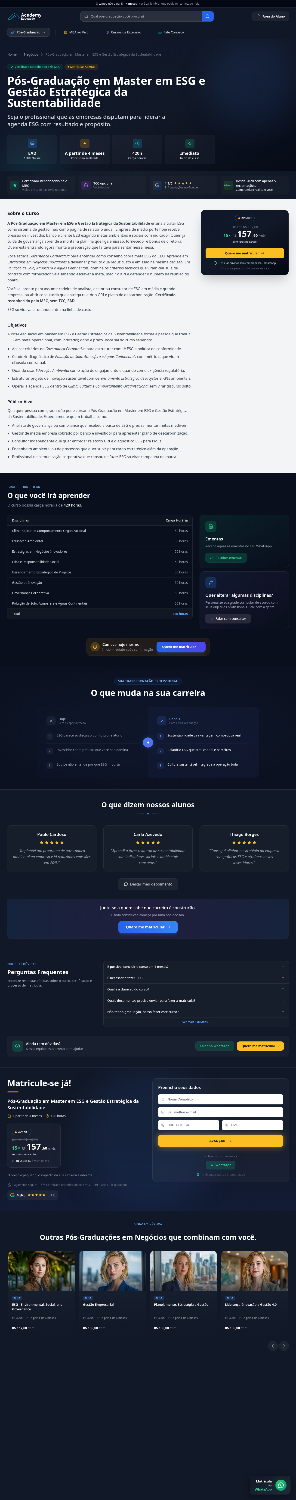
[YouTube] (208, 1406)
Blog (246, 1429)
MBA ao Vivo (76, 32)
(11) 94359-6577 (138, 1386)
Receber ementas (226, 557)
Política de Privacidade (194, 1454)
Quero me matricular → (181, 646)
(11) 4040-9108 (137, 1393)
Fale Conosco (171, 32)
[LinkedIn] (197, 1406)
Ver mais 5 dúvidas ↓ (196, 1022)
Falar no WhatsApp (214, 1046)
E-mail (247, 1414)
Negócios (31, 54)
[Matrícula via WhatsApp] (270, 1485)
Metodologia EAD (80, 1401)
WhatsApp (220, 1165)
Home (12, 54)
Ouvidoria (250, 1422)
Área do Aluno (270, 16)
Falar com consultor (228, 618)
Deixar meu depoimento (148, 884)
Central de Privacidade (272, 1454)
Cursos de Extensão (123, 32)
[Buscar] (208, 16)
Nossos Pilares (78, 1393)
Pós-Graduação (28, 32)
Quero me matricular (245, 253)
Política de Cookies (233, 1454)
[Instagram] (186, 1406)
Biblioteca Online (197, 1393)
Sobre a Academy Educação (88, 1386)
